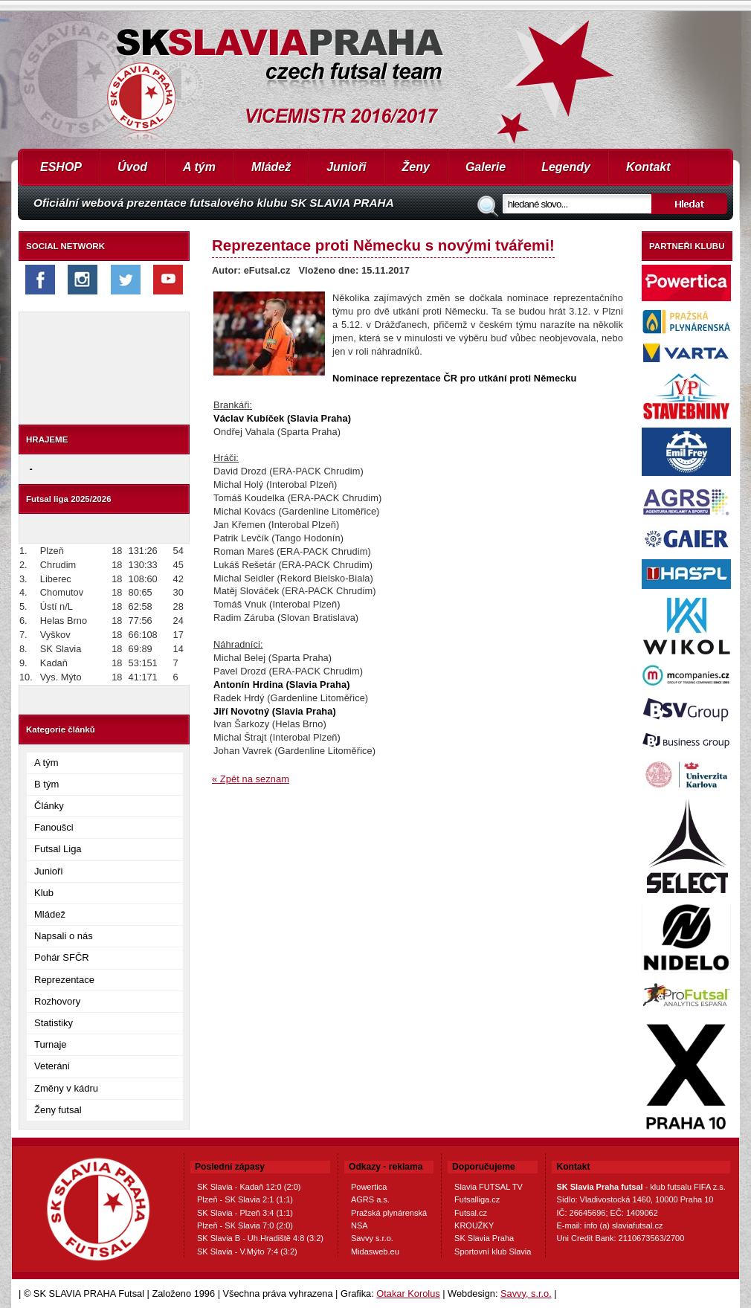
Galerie (485, 167)
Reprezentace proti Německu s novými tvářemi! (383, 245)
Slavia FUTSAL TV (488, 1186)
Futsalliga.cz (477, 1199)
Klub (44, 892)
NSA (359, 1225)
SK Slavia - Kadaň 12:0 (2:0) (248, 1186)
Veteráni (52, 1066)
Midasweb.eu (375, 1251)
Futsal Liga (58, 848)
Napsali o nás (63, 935)
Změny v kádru (66, 1088)
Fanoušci (54, 827)
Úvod (132, 167)
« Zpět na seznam (250, 779)
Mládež (271, 167)
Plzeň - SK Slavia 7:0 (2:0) (245, 1225)
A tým (199, 167)
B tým (46, 784)
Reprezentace (64, 979)
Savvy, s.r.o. (526, 1293)
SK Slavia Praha (484, 1238)
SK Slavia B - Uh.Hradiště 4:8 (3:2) (260, 1238)
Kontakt (648, 167)
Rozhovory (57, 1001)
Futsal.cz (470, 1212)
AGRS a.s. (370, 1199)
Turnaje (50, 1044)
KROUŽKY (474, 1225)
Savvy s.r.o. (372, 1238)
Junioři (346, 167)
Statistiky (53, 1022)
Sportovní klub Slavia (492, 1251)
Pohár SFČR (61, 957)
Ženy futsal (58, 1109)
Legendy (565, 167)
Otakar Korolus (407, 1293)
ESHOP (61, 167)
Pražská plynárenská (389, 1212)
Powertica (369, 1186)
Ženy (416, 167)
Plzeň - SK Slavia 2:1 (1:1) (245, 1199)
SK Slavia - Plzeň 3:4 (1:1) (245, 1212)
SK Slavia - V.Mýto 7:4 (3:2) (247, 1251)
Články (49, 805)
